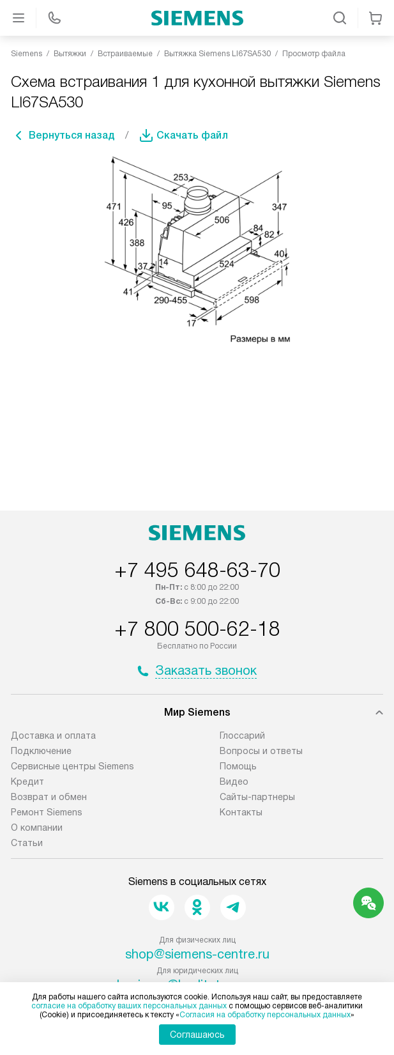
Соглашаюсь (197, 1034)
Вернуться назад (72, 135)
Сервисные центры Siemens (72, 766)
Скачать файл (192, 135)
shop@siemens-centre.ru (197, 954)
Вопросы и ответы (261, 751)
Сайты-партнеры (257, 797)
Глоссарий (242, 735)
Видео (234, 781)
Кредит (27, 781)
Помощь (238, 766)
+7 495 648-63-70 (197, 570)
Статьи (27, 843)
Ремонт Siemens (46, 812)
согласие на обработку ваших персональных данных (129, 1005)
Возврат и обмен (49, 797)
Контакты (241, 812)
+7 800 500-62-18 (197, 629)
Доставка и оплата (53, 735)
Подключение (41, 751)
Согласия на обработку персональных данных (265, 1014)
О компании (37, 827)
